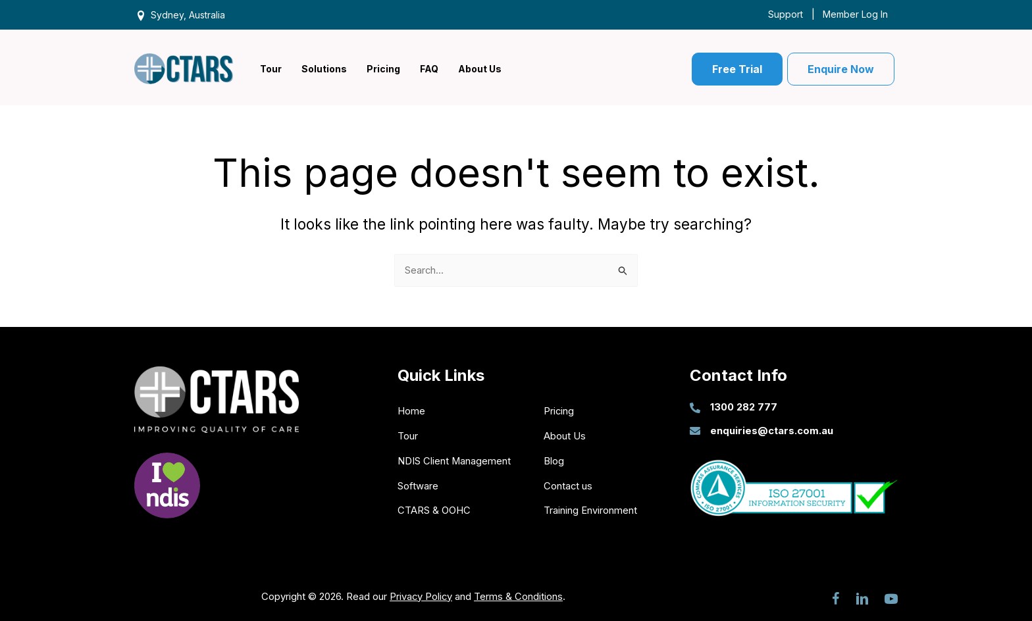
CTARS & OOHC (434, 509)
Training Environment (590, 509)
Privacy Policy (421, 595)
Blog (554, 460)
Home (411, 411)
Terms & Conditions (519, 595)
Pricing (559, 411)
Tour (408, 436)
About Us (565, 436)
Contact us (568, 485)
